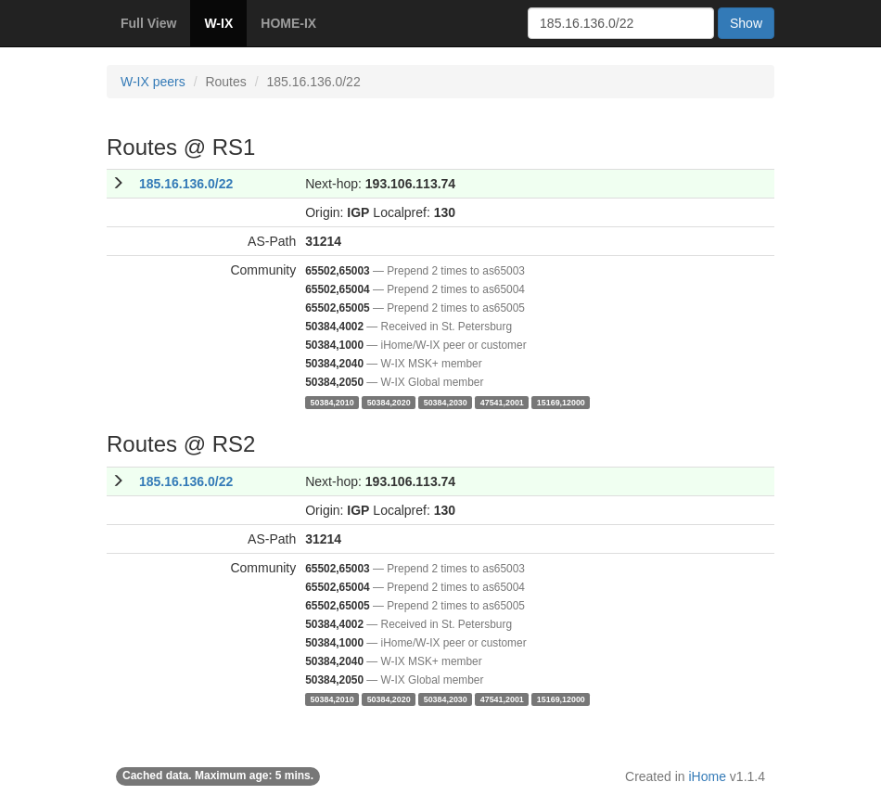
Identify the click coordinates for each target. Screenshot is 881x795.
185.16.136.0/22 (186, 183)
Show (746, 23)
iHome (707, 776)
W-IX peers (153, 81)
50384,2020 (389, 401)
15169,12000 (561, 401)
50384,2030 (445, 401)
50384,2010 (332, 401)
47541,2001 (502, 401)
